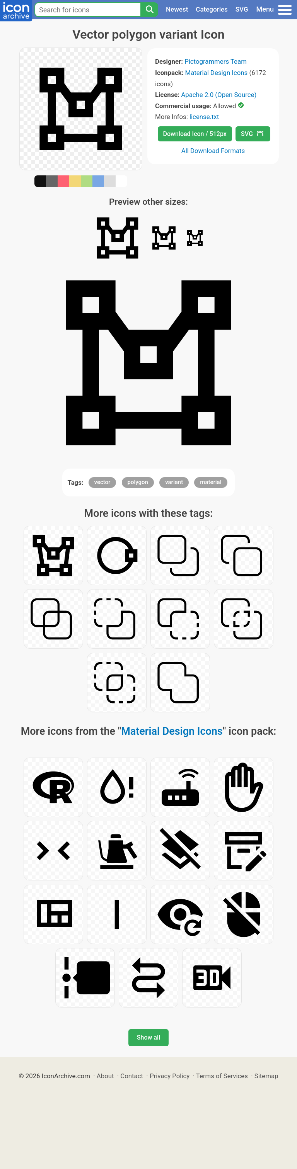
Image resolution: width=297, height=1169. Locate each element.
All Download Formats (213, 151)
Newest (177, 9)
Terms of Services (222, 1076)
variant (174, 482)
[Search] (149, 9)
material (210, 482)
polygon (138, 482)
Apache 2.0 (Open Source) (218, 95)
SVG (242, 9)
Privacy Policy (169, 1076)
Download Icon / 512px (195, 134)
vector (102, 482)
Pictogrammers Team (215, 61)
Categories (212, 9)
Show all (148, 1037)
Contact (131, 1076)
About (105, 1076)
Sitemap (266, 1076)
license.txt (204, 117)
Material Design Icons (216, 72)
